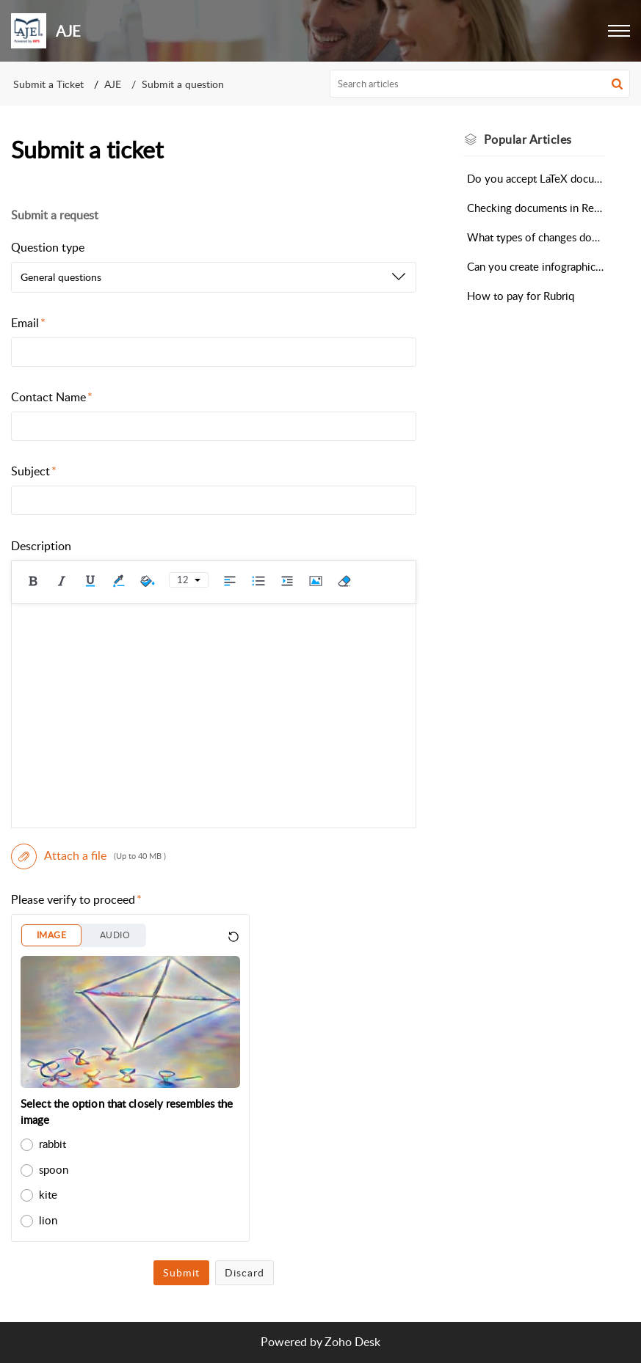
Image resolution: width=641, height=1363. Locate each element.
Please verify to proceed (76, 899)
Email (28, 323)
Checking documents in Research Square (536, 207)
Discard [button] (244, 1272)
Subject (34, 471)
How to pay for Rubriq (520, 295)
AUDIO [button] (115, 935)
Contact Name (52, 397)
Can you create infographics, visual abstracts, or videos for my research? (536, 266)
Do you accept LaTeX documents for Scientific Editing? (536, 178)
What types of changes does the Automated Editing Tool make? (536, 237)
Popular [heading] (528, 139)
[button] (619, 30)
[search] (480, 84)
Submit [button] (181, 1272)
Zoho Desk (352, 1342)
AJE (112, 84)
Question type (47, 247)
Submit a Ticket (48, 84)
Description (41, 546)
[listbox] (213, 277)
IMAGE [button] (51, 935)
